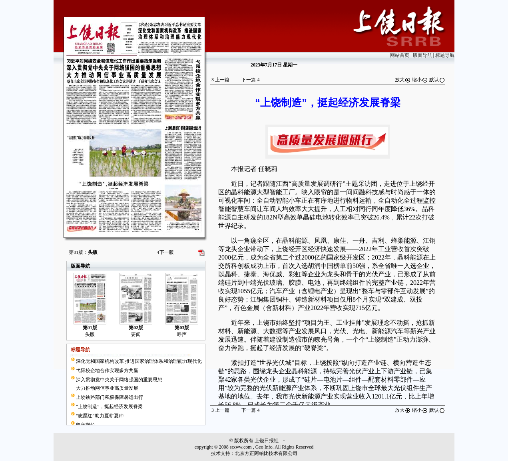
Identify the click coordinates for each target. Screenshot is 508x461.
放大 (403, 80)
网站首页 (399, 55)
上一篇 (220, 80)
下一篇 (250, 80)
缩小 (420, 80)
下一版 (165, 252)
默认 (437, 80)
